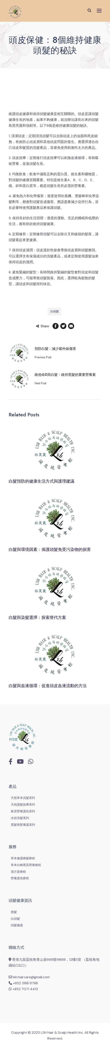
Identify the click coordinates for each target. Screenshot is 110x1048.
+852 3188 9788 (23, 983)
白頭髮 (54, 311)
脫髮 (14, 912)
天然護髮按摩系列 (23, 804)
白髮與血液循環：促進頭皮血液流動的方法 (48, 686)
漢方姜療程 (18, 872)
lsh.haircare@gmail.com (29, 977)
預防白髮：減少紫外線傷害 (55, 348)
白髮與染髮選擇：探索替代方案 (37, 617)
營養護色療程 (20, 878)
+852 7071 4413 (23, 989)
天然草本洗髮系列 (23, 798)
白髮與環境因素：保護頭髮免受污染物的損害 (50, 549)
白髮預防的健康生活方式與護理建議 (41, 481)
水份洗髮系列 (20, 818)
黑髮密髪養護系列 (23, 825)
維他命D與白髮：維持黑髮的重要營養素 (65, 374)
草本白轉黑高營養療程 (26, 865)
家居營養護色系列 (23, 811)
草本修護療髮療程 (23, 858)
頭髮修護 (17, 925)
